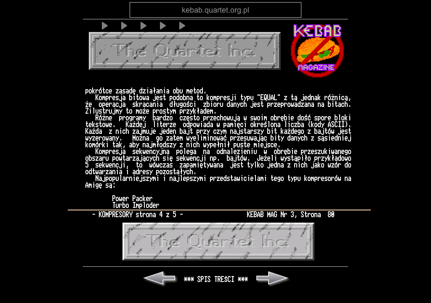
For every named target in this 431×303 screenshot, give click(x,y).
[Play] (104, 25)
